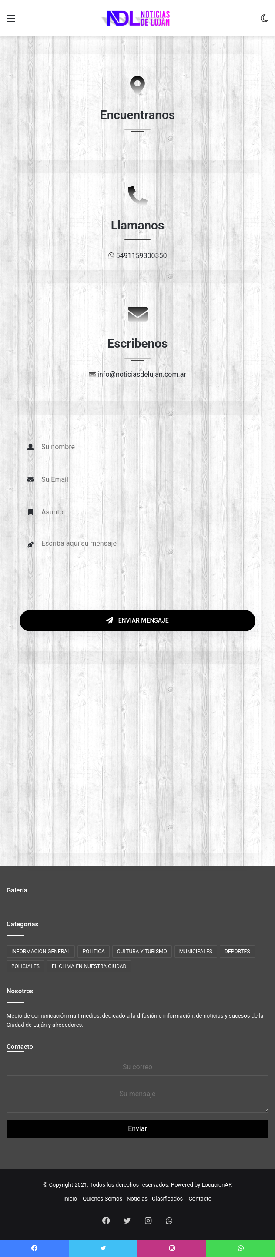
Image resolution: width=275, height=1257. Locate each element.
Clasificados (167, 1198)
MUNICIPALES (195, 952)
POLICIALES (25, 966)
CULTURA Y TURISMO (142, 952)
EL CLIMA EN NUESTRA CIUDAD (89, 966)
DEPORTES (237, 952)
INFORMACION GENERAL (40, 952)
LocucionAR (217, 1184)
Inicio (70, 1198)
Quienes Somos (102, 1198)
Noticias (137, 1198)
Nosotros (20, 991)
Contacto (20, 1047)
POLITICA (93, 952)
